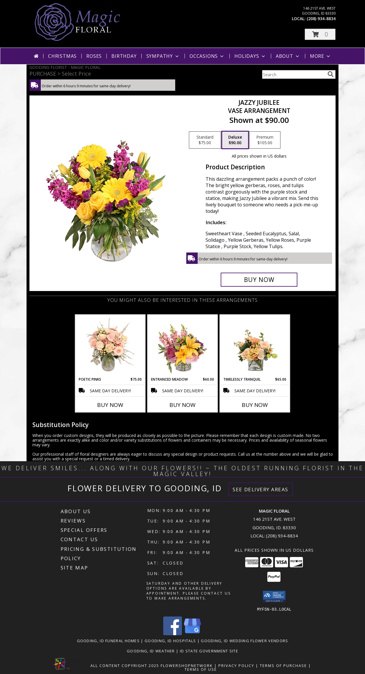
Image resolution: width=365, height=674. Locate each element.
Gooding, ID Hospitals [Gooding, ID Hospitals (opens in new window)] (170, 640)
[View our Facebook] (172, 633)
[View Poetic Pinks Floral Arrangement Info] (110, 345)
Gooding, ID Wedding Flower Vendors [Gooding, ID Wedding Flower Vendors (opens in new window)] (244, 640)
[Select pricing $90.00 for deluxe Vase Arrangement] (235, 140)
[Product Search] (293, 74)
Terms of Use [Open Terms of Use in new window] (201, 669)
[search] (330, 74)
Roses (94, 56)
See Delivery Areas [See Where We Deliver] (260, 489)
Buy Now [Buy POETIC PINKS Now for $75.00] (110, 405)
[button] (320, 34)
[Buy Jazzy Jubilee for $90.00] (259, 280)
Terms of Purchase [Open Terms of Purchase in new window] (283, 665)
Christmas (62, 56)
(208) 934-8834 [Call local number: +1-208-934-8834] (321, 18)
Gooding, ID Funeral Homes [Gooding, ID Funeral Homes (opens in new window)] (108, 640)
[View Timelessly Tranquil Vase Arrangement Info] (255, 345)
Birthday (123, 56)
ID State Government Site (209, 650)
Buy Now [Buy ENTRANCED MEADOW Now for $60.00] (182, 405)
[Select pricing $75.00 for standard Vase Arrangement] (205, 140)
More (320, 56)
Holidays (250, 56)
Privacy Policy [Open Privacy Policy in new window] (236, 665)
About (288, 56)
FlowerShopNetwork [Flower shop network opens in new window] (187, 665)
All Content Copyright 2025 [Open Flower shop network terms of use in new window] (124, 665)
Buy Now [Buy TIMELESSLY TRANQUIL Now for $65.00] (255, 405)
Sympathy (163, 56)
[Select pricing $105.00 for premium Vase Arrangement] (265, 140)
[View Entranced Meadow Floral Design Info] (182, 346)
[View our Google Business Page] (192, 633)
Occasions (207, 56)
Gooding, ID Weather (151, 650)
